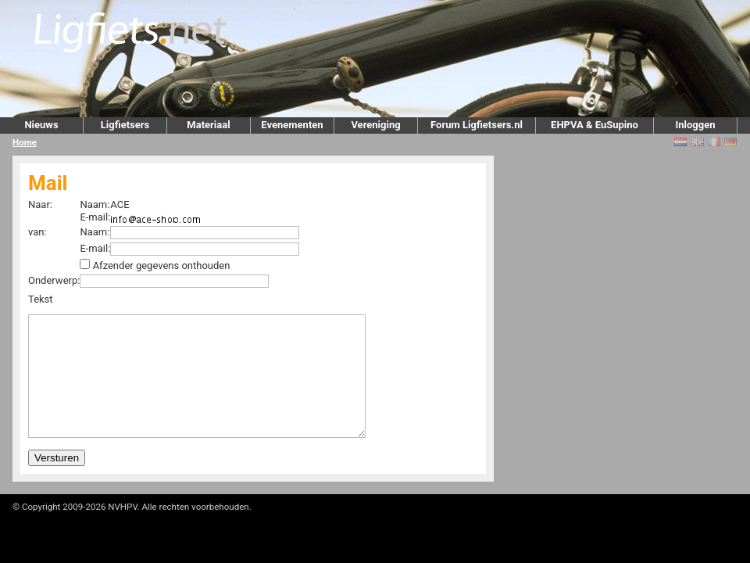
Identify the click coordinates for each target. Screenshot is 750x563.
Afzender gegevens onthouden (161, 265)
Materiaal (208, 125)
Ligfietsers (125, 125)
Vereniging (375, 125)
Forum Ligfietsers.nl (476, 125)
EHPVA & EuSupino (594, 125)
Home (24, 142)
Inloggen (695, 125)
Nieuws (41, 125)
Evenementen (292, 125)
